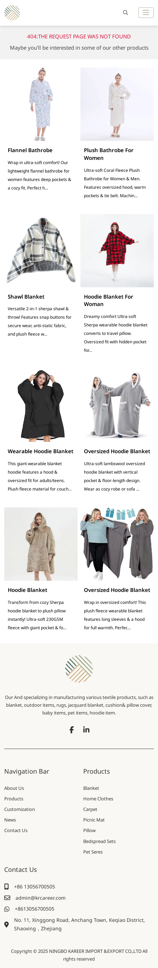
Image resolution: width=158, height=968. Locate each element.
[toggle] (146, 12)
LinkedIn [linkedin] (86, 730)
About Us (14, 788)
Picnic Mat (94, 820)
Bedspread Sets (99, 841)
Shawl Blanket (26, 296)
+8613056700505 (34, 908)
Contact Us (16, 830)
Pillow (89, 830)
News (10, 820)
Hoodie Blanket (27, 589)
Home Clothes (98, 798)
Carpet (90, 809)
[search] (125, 13)
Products (13, 798)
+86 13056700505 (34, 886)
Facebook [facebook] (71, 730)
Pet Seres (93, 852)
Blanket (91, 788)
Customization (19, 809)
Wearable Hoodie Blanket (40, 451)
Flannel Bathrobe (30, 150)
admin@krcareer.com (41, 897)
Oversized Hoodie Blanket (117, 451)
